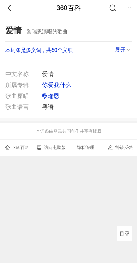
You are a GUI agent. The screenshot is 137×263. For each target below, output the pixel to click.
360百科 (68, 8)
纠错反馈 (120, 147)
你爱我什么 (56, 84)
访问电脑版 (51, 147)
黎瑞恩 (51, 95)
